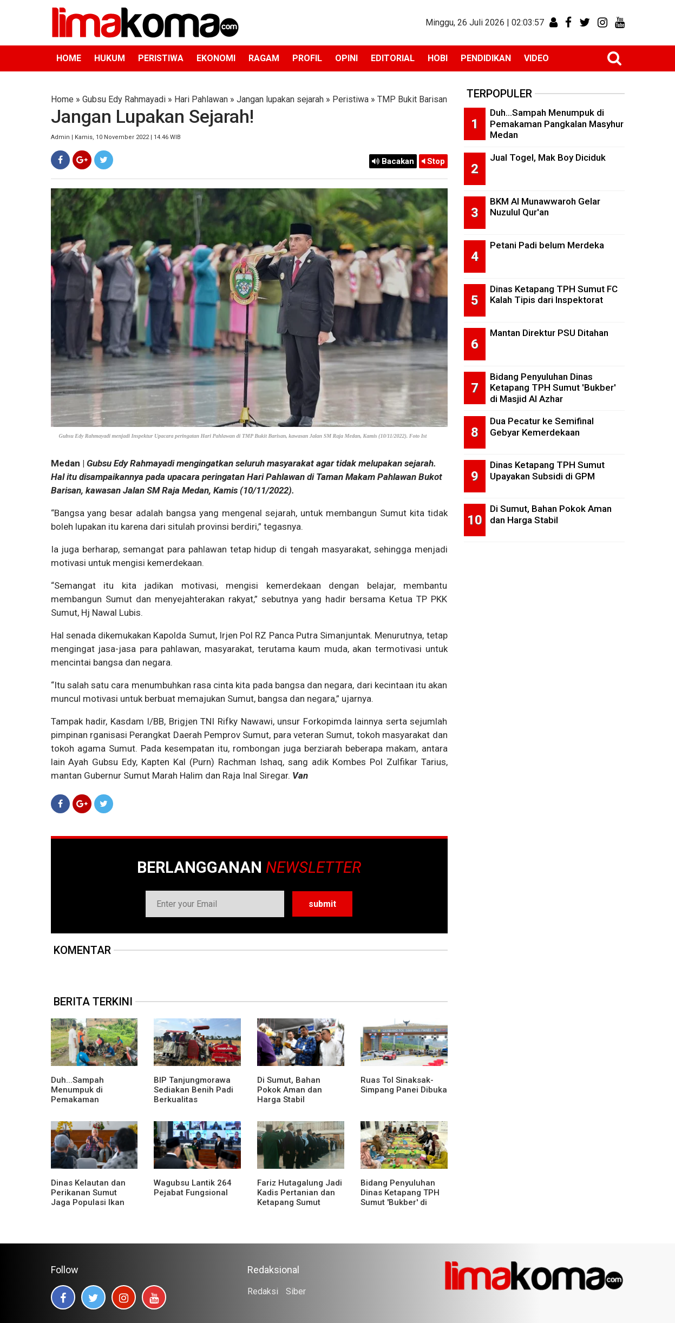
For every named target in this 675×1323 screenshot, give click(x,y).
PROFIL (307, 58)
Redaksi (262, 1291)
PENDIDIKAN (486, 58)
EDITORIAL (393, 58)
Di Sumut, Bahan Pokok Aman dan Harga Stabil (289, 1089)
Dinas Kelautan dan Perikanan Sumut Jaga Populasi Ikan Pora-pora (88, 1197)
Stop (433, 161)
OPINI (346, 58)
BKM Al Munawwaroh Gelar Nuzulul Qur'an (545, 207)
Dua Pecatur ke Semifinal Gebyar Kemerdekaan (542, 427)
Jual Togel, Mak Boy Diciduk (548, 157)
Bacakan (393, 161)
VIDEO (536, 58)
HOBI (438, 58)
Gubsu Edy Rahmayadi (124, 99)
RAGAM (263, 58)
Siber (296, 1291)
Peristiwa (350, 99)
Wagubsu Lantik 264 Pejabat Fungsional (193, 1187)
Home (62, 99)
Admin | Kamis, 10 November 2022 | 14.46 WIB (116, 137)
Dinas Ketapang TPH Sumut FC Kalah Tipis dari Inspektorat (554, 295)
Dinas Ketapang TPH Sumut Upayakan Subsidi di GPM (547, 470)
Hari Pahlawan (201, 99)
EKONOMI (215, 58)
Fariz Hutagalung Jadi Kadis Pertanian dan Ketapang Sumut (299, 1192)
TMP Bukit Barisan (412, 99)
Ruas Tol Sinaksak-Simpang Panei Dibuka (404, 1085)
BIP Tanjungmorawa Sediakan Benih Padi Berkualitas (193, 1089)
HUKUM (109, 58)
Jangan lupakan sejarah (280, 99)
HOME (68, 58)
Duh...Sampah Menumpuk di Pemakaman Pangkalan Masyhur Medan (89, 1099)
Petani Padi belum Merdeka (547, 245)
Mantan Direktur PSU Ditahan (549, 332)
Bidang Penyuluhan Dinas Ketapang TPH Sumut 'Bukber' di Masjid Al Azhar (400, 1197)
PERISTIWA (161, 58)
